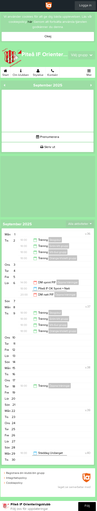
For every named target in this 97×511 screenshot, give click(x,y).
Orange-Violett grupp (62, 258)
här (30, 22)
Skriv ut (47, 147)
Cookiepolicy (13, 483)
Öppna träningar (67, 282)
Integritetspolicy (15, 478)
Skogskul (55, 240)
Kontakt (52, 72)
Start (5, 72)
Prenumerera (47, 137)
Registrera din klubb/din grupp (24, 473)
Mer (89, 72)
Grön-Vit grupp (58, 246)
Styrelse (38, 72)
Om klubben (21, 72)
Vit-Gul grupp (58, 252)
